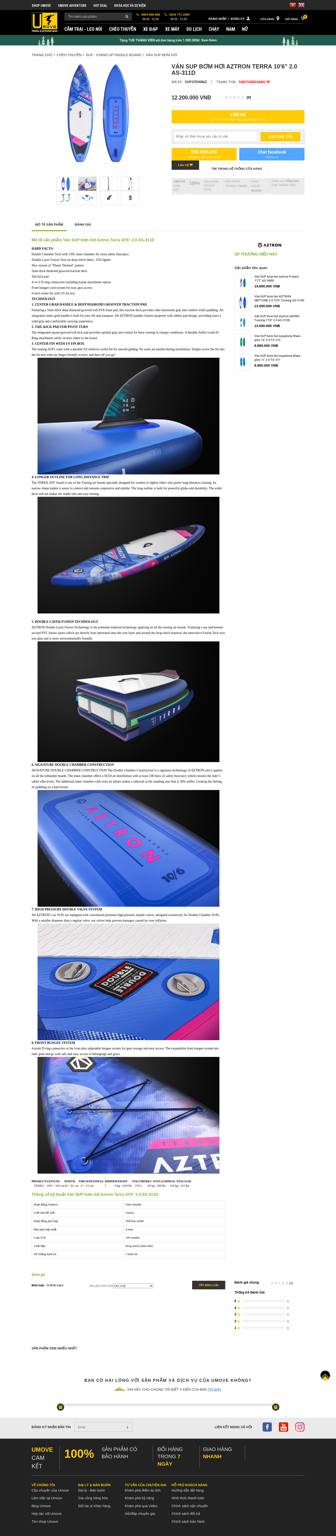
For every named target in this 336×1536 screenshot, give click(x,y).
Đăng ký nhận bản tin (51, 1427)
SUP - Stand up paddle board (115, 55)
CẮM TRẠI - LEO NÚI (83, 29)
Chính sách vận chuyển (190, 1506)
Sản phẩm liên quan (251, 268)
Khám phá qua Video (141, 1506)
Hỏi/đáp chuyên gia (140, 1514)
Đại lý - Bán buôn (91, 1490)
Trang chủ (43, 55)
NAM (230, 29)
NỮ (245, 29)
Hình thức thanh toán (188, 1498)
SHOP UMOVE (41, 5)
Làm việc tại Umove (47, 1498)
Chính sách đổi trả (186, 1514)
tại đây (214, 1389)
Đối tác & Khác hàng (94, 1506)
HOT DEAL (100, 5)
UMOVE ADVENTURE (72, 5)
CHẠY (214, 29)
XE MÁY (172, 29)
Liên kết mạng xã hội (233, 1427)
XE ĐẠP (150, 29)
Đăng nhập (218, 18)
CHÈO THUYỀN (122, 29)
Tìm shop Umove (45, 1521)
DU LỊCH (194, 29)
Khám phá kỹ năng (139, 1498)
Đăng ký (238, 18)
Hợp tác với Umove (47, 1514)
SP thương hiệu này (256, 254)
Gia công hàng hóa (93, 1498)
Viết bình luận (209, 1285)
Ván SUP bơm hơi (161, 55)
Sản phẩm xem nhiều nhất (54, 1348)
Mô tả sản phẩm (49, 224)
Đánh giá (83, 224)
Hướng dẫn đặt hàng (188, 1490)
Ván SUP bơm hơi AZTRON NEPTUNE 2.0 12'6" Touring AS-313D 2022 (279, 300)
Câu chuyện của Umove (50, 1490)
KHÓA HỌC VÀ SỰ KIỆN (130, 5)
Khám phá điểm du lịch (143, 1490)
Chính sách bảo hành (188, 1521)
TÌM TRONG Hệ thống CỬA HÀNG (236, 168)
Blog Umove (41, 1506)
